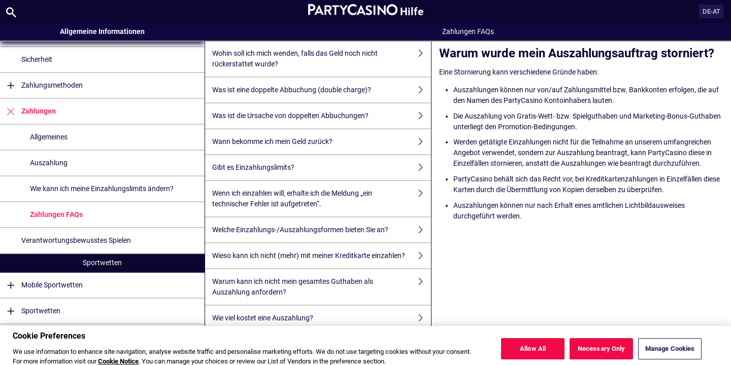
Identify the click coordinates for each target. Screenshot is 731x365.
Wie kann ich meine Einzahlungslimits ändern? (102, 189)
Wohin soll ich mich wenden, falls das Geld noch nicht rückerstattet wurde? (321, 59)
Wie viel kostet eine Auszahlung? (321, 318)
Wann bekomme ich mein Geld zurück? (321, 141)
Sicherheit (36, 59)
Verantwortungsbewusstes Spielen (76, 240)
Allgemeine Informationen (102, 31)
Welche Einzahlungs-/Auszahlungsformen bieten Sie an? (321, 229)
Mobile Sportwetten (41, 285)
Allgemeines (49, 137)
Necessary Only (601, 354)
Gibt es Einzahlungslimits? (321, 167)
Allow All (533, 354)
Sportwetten (102, 263)
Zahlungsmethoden (41, 85)
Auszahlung (49, 163)
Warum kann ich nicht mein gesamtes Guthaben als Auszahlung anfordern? (321, 287)
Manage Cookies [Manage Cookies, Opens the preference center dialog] (670, 354)
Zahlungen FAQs (56, 214)
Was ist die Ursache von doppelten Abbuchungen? (321, 115)
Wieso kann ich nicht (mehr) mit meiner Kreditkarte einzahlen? (321, 255)
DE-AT (711, 11)
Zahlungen (28, 111)
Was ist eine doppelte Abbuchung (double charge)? (321, 90)
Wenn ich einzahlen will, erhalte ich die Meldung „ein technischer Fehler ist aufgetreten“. (321, 198)
